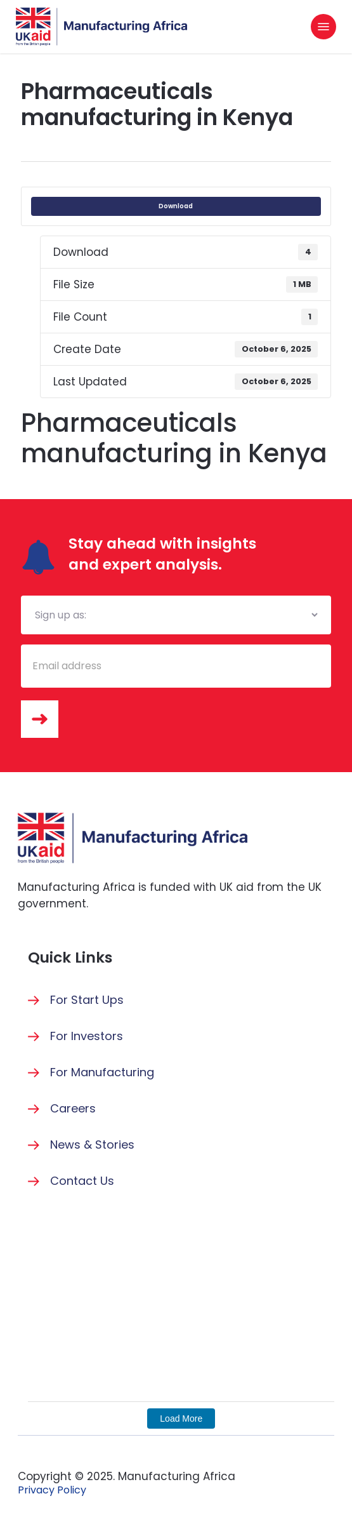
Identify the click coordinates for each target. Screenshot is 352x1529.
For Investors (86, 1036)
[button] (323, 26)
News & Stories (92, 1144)
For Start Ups (87, 1000)
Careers (73, 1108)
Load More (181, 1418)
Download (176, 206)
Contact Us (82, 1181)
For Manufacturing (102, 1072)
